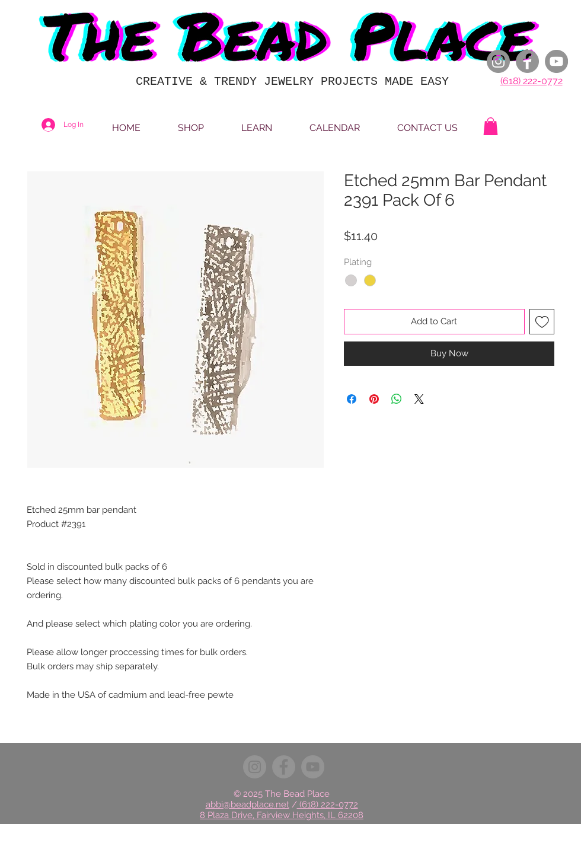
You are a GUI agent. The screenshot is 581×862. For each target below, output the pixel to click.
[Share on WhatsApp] (397, 399)
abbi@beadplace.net (247, 804)
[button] (490, 126)
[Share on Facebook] (351, 399)
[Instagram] (498, 61)
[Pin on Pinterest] (374, 399)
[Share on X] (419, 399)
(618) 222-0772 (531, 81)
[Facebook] (527, 61)
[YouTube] (556, 61)
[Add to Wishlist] (542, 321)
